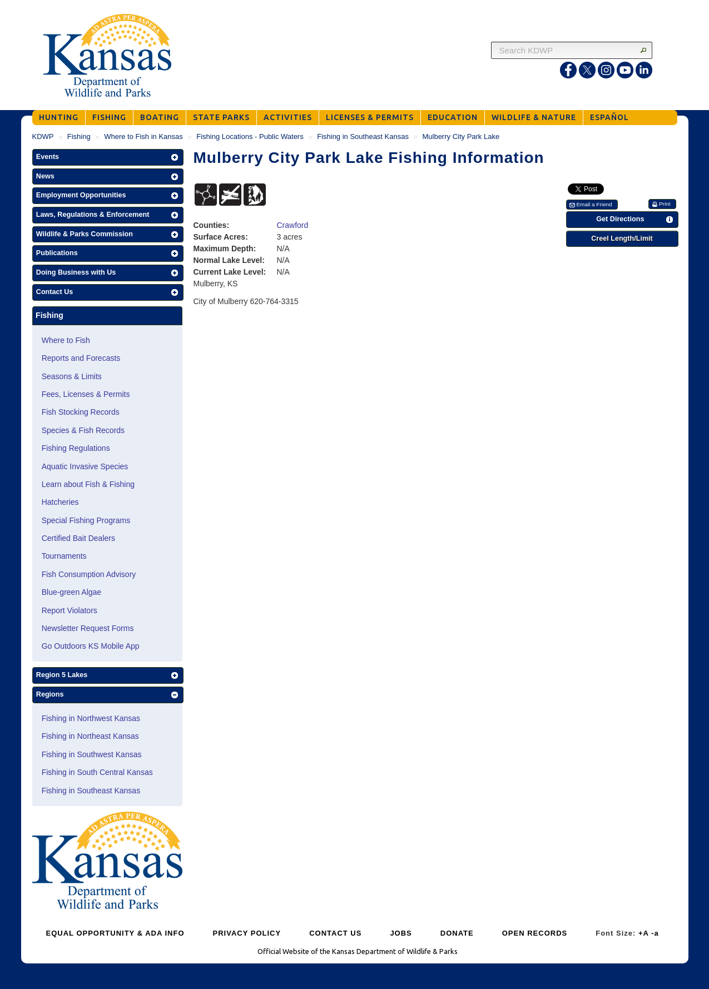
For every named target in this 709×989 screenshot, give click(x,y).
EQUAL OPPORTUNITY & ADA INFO (115, 933)
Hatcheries (60, 502)
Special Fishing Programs (86, 520)
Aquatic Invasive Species (85, 466)
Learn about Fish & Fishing (88, 484)
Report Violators (69, 610)
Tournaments (64, 555)
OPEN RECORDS (534, 933)
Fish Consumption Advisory (89, 574)
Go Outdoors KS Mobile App (91, 646)
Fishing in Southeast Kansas (363, 136)
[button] (108, 157)
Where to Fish (66, 340)
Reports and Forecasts (81, 358)
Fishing (79, 136)
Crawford (293, 225)
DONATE (457, 933)
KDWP (43, 136)
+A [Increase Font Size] (643, 933)
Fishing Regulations (76, 448)
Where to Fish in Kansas (143, 136)
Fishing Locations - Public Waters (249, 136)
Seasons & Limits (72, 376)
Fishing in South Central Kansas (97, 772)
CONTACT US (335, 933)
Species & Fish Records (83, 430)
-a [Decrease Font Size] (655, 933)
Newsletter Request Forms (88, 628)
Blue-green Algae (71, 592)
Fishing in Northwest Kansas (91, 718)
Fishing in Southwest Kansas (92, 754)
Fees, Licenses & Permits (86, 394)
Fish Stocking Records (81, 411)
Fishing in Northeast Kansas (90, 736)
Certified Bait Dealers (78, 538)
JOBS (400, 933)
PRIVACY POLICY (247, 933)
